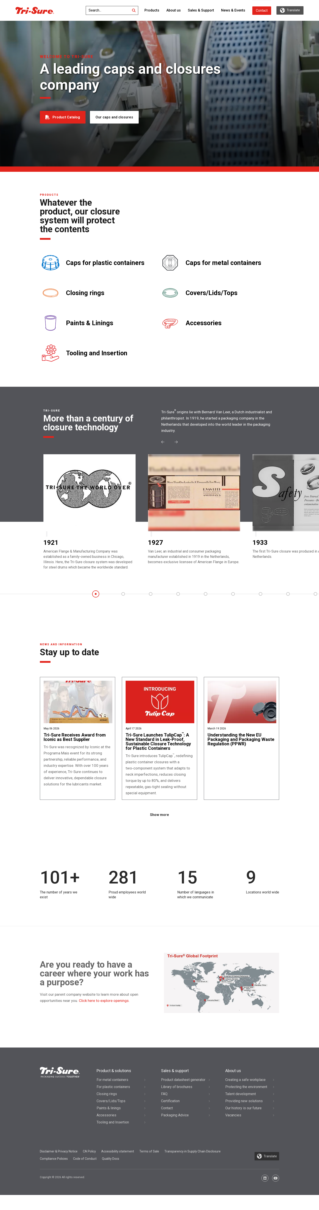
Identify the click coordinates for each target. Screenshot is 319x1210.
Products (151, 10)
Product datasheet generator (183, 1094)
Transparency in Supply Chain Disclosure (192, 1166)
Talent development (240, 1109)
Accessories (204, 323)
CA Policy (89, 1166)
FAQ (164, 1109)
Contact (262, 10)
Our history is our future (243, 1123)
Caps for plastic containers (105, 263)
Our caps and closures (115, 117)
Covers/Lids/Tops (211, 293)
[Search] (133, 10)
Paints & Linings (89, 323)
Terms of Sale (149, 1166)
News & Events (233, 10)
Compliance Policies (54, 1173)
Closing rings (85, 293)
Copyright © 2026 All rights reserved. (62, 1192)
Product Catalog (66, 117)
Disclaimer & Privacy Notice (59, 1166)
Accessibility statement (117, 1166)
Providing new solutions (244, 1116)
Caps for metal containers (223, 263)
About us (173, 10)
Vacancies (233, 1130)
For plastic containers (113, 1102)
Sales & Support (201, 10)
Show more (159, 830)
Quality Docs (110, 1173)
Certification (170, 1116)
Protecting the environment (246, 1102)
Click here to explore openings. (104, 1015)
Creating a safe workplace (245, 1094)
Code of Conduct (85, 1173)
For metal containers (112, 1094)
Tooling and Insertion (96, 353)
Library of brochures (176, 1102)
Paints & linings (109, 1123)
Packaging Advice (175, 1130)
